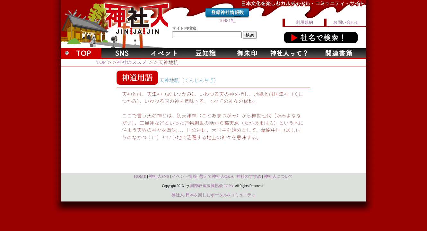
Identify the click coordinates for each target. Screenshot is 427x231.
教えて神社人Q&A (216, 176)
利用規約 (304, 22)
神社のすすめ (248, 176)
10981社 (227, 20)
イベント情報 (184, 176)
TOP (101, 62)
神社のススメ (132, 62)
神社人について (278, 176)
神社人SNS (159, 176)
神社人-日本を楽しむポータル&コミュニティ (213, 195)
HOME (140, 176)
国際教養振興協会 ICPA (211, 185)
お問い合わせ (346, 22)
